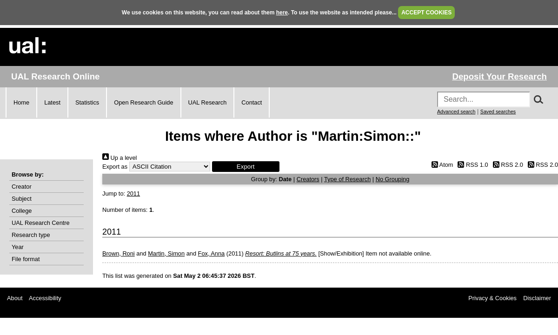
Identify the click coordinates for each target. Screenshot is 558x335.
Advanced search (456, 111)
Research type (31, 234)
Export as (114, 166)
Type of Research (347, 179)
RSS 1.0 (471, 164)
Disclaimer (537, 298)
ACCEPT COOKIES (426, 12)
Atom (440, 164)
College (22, 210)
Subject (22, 198)
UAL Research (207, 102)
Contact (251, 102)
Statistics (87, 102)
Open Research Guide (143, 102)
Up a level (119, 157)
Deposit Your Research (499, 76)
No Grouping (393, 179)
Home (21, 102)
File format (26, 259)
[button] (245, 166)
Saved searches (498, 111)
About (14, 298)
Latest (52, 102)
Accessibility (45, 298)
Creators (308, 179)
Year (18, 246)
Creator (22, 186)
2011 (133, 193)
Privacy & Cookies (492, 298)
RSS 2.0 (506, 164)
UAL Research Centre (41, 222)
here (282, 12)
